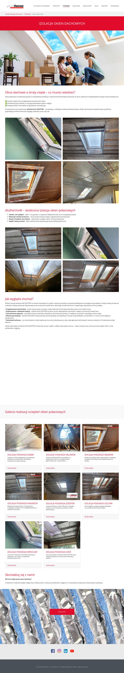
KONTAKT (62, 612)
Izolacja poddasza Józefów (60, 503)
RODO (75, 667)
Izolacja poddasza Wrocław (22, 552)
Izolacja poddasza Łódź (58, 552)
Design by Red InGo (82, 667)
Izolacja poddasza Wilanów (60, 454)
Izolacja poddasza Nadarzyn (22, 503)
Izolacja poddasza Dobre (20, 454)
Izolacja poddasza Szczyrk (98, 503)
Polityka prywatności (66, 667)
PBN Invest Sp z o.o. (46, 667)
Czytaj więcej (11, 468)
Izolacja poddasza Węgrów (98, 454)
